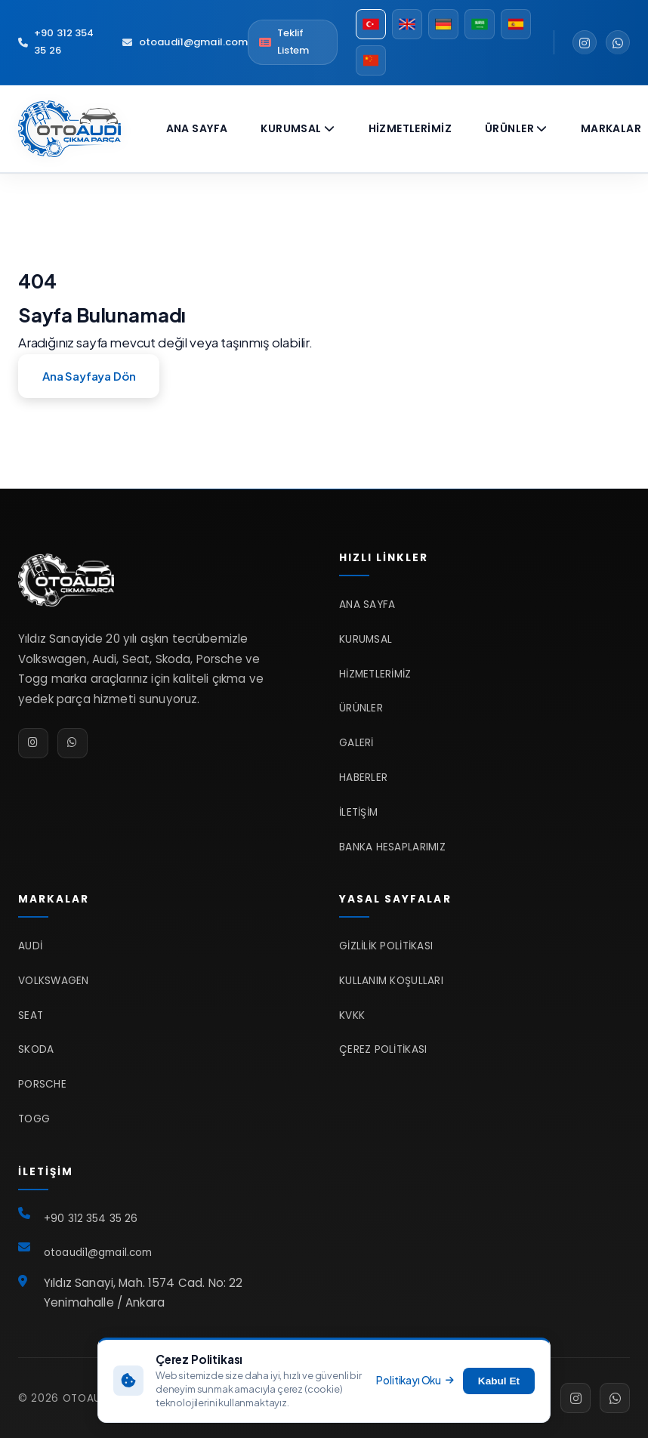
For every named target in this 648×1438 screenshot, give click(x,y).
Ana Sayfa (197, 128)
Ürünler (516, 128)
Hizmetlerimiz (410, 128)
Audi (30, 946)
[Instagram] (584, 42)
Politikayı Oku (414, 1380)
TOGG (34, 1119)
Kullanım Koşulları (391, 981)
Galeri (356, 743)
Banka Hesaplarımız (392, 847)
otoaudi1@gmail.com (185, 42)
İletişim (358, 812)
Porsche (42, 1084)
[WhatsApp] (618, 42)
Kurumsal (298, 128)
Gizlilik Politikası (386, 946)
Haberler (363, 777)
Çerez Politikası (383, 1049)
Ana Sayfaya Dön (88, 376)
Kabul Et (499, 1381)
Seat (30, 1015)
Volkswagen (53, 981)
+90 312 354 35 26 (56, 41)
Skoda (36, 1049)
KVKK (352, 1015)
